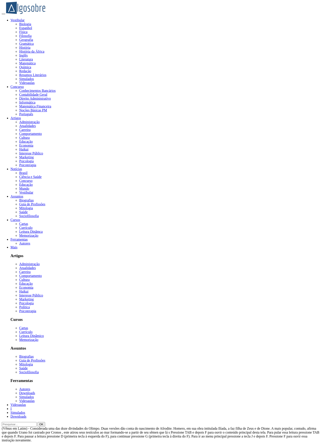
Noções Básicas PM (33, 110)
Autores (24, 243)
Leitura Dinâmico (31, 336)
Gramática (26, 43)
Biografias (26, 200)
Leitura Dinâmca (31, 231)
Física (23, 32)
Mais (13, 247)
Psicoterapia (27, 165)
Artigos (15, 118)
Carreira (25, 130)
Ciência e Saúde (30, 177)
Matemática (27, 63)
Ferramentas (19, 239)
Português (26, 114)
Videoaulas (27, 83)
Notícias (16, 169)
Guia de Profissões (32, 204)
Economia (26, 145)
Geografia (26, 40)
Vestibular (17, 20)
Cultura (24, 137)
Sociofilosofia (29, 216)
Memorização (28, 235)
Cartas (23, 224)
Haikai (24, 149)
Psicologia (26, 161)
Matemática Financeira (35, 106)
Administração (29, 122)
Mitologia (26, 208)
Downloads (27, 393)
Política (24, 307)
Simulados (26, 79)
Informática (27, 102)
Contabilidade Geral (33, 94)
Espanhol (25, 28)
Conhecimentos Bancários (37, 90)
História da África (31, 51)
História (25, 47)
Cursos (15, 220)
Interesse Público (31, 153)
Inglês (23, 55)
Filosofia (25, 36)
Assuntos (16, 196)
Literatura (26, 59)
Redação (25, 71)
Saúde (23, 212)
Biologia (25, 24)
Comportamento (30, 134)
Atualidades (27, 126)
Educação (26, 141)
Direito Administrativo (35, 98)
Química (25, 67)
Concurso (17, 87)
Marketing (26, 157)
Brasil (23, 173)
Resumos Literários (32, 75)
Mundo (24, 188)
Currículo (25, 228)
